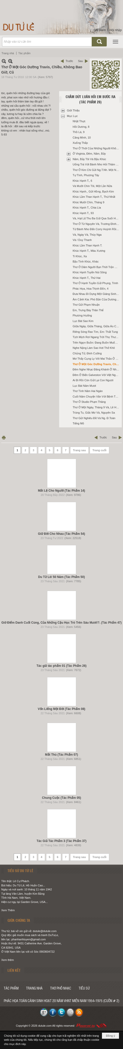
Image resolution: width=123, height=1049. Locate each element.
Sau (80, 60)
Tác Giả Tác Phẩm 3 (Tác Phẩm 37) (61, 841)
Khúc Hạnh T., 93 (83, 213)
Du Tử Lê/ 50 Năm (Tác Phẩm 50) (61, 577)
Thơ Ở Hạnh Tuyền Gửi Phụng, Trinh (95, 283)
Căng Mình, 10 (82, 137)
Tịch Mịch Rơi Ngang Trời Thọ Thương (96, 337)
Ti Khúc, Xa (80, 256)
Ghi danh (100, 30)
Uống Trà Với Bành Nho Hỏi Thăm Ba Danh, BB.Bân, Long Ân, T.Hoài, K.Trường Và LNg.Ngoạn (96, 164)
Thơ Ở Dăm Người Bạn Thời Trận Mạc (96, 267)
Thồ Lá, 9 (78, 132)
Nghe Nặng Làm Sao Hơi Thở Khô (94, 347)
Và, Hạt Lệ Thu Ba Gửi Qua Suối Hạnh (96, 218)
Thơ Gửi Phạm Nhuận (86, 304)
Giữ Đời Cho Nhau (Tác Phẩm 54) (61, 534)
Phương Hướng (82, 315)
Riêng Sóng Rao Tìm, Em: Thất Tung (95, 331)
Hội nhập (115, 30)
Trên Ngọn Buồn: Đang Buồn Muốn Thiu (96, 342)
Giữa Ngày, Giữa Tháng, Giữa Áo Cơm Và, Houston (96, 326)
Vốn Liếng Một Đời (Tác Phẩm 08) (61, 709)
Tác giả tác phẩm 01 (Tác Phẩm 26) (62, 666)
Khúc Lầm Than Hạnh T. (87, 245)
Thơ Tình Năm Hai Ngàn (88, 390)
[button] (115, 41)
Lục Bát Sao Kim (83, 320)
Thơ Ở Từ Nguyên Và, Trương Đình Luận (96, 223)
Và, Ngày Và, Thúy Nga (87, 234)
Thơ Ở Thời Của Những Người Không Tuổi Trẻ (96, 148)
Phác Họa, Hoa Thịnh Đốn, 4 (90, 288)
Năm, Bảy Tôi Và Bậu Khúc (89, 159)
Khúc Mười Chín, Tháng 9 (88, 202)
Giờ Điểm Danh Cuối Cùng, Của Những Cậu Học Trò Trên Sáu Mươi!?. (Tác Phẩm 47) (61, 622)
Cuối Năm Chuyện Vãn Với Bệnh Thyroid (96, 396)
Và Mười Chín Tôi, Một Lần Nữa (92, 185)
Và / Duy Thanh (82, 239)
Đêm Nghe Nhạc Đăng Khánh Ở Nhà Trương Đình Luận (96, 369)
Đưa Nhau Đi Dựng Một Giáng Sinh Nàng (96, 293)
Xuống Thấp (80, 142)
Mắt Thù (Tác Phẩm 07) (61, 754)
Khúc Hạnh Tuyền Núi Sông (90, 272)
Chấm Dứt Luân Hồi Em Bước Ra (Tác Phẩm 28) (90, 99)
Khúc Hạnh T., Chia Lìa (87, 207)
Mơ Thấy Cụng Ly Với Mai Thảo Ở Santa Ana (96, 358)
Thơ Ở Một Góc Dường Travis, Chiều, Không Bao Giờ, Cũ (96, 364)
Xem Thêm (8, 910)
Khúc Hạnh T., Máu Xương (89, 250)
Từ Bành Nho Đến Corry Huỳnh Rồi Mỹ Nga (96, 229)
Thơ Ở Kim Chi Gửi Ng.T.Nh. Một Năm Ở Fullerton (96, 169)
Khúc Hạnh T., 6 (82, 180)
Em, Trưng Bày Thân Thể (88, 310)
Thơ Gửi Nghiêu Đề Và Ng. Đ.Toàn (94, 418)
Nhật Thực (79, 121)
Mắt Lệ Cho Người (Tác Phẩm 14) (61, 490)
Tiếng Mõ (78, 423)
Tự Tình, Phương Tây (86, 175)
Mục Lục (72, 115)
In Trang (3, 437)
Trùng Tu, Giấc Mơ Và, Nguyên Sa (94, 412)
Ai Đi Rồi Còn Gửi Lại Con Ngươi (93, 380)
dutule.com (45, 1025)
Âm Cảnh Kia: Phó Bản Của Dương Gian (96, 299)
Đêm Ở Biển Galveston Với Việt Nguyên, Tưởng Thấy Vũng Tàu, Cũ (96, 374)
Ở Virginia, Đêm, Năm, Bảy (89, 153)
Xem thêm (7, 959)
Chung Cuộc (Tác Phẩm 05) (61, 798)
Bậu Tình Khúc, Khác (86, 261)
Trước (69, 60)
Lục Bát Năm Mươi (84, 385)
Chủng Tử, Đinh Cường (87, 353)
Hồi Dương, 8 (81, 126)
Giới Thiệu (73, 110)
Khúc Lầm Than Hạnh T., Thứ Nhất (94, 196)
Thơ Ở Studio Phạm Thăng (89, 401)
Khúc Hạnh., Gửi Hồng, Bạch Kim (93, 191)
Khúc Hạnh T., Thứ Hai (86, 277)
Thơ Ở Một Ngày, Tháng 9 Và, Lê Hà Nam (96, 407)
